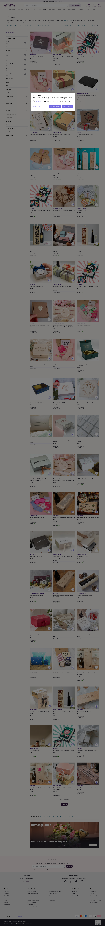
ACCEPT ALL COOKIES (67, 106)
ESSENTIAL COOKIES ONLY (55, 106)
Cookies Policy (38, 101)
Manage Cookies (37, 106)
